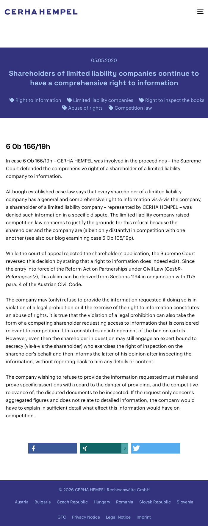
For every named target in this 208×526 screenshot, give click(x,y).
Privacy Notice (86, 517)
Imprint (144, 517)
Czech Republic (72, 502)
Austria (22, 502)
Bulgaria (43, 502)
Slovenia (185, 502)
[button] (52, 448)
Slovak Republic (155, 502)
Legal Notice (118, 517)
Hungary (102, 502)
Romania (124, 502)
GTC (61, 517)
